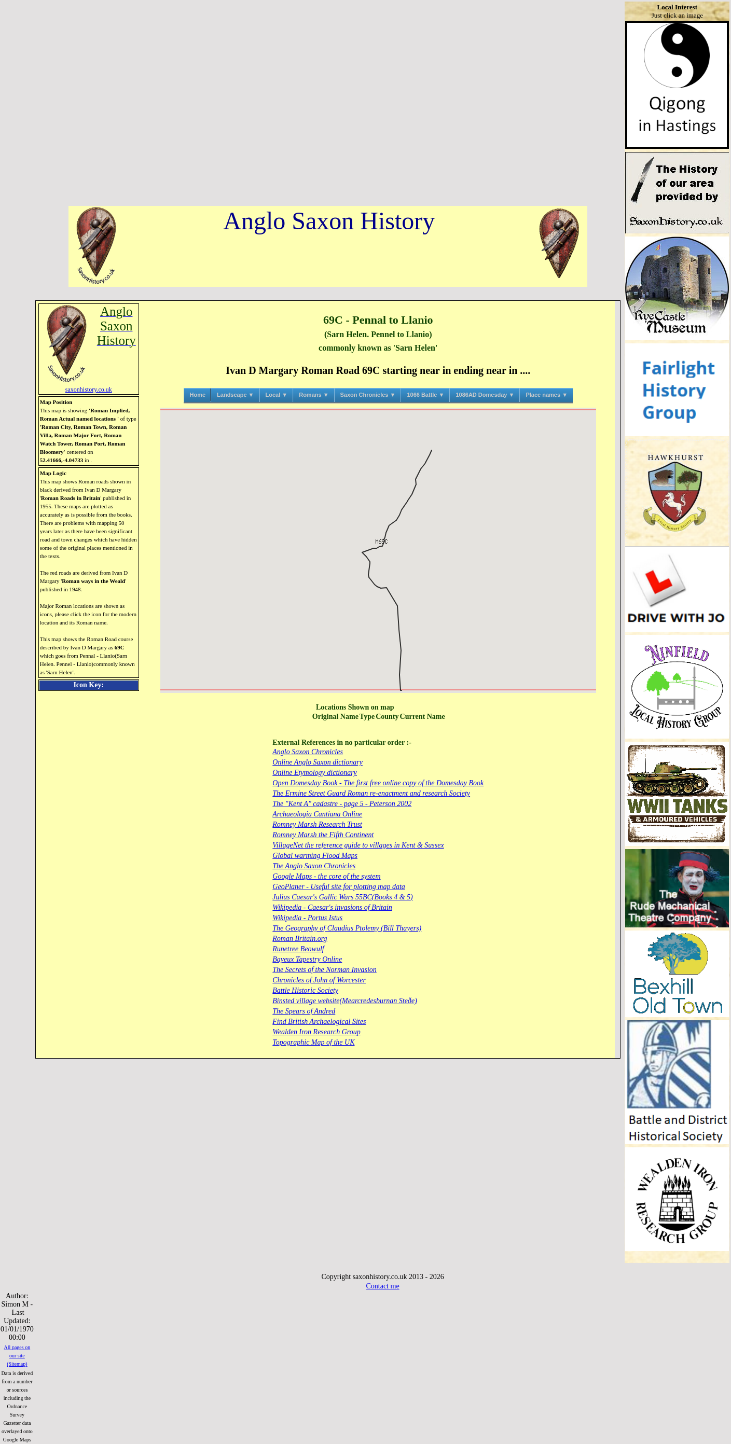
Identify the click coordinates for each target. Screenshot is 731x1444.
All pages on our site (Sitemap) (17, 1355)
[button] (378, 549)
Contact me (382, 1286)
